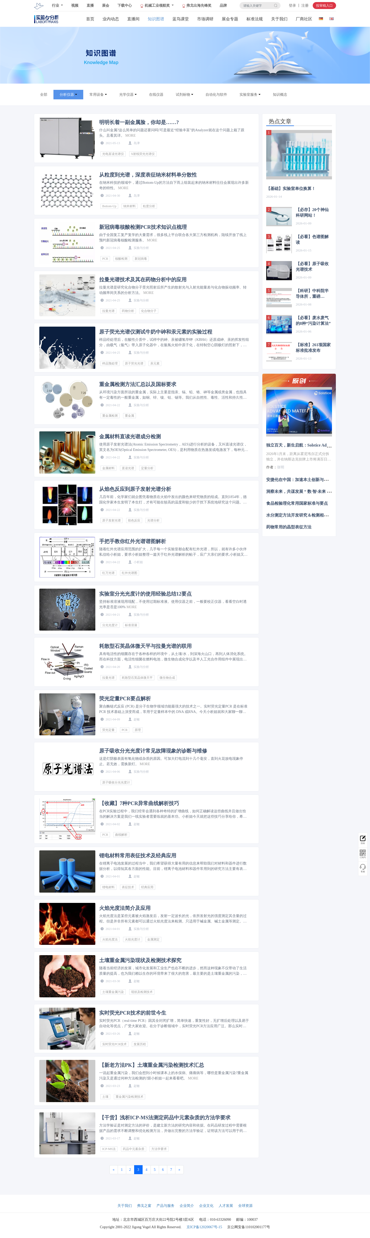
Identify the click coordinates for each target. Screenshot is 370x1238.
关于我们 (279, 19)
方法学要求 (159, 1149)
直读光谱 (128, 468)
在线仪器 (156, 95)
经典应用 (147, 887)
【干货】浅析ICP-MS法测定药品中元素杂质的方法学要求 (164, 1117)
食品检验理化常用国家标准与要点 (297, 503)
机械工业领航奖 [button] (155, 6)
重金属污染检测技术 (129, 1096)
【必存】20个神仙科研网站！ (312, 212)
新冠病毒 (141, 258)
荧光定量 (108, 730)
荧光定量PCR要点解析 (125, 698)
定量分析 (147, 468)
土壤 (105, 1096)
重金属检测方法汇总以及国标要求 (137, 384)
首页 (90, 19)
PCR (105, 258)
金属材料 (108, 468)
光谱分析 (153, 520)
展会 (105, 5)
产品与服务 (165, 1206)
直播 (90, 5)
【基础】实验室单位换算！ (291, 188)
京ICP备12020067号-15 (204, 1227)
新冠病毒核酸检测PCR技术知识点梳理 (143, 227)
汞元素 (155, 363)
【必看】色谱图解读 (312, 239)
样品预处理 (110, 363)
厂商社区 (304, 19)
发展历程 (140, 1044)
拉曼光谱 (108, 311)
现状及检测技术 (142, 992)
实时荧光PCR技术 (114, 1044)
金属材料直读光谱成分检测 (130, 436)
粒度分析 (149, 206)
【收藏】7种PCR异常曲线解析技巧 (139, 803)
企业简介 (187, 1206)
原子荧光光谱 (134, 363)
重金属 (129, 415)
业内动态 (111, 19)
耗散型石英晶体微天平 (137, 677)
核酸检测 (121, 258)
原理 (138, 730)
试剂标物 (183, 95)
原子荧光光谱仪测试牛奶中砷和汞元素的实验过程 (155, 332)
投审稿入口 (324, 5)
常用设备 (96, 95)
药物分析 (128, 311)
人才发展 (226, 1206)
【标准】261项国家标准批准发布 (313, 348)
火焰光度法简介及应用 (125, 908)
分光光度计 (110, 625)
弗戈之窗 (144, 1206)
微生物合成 (167, 677)
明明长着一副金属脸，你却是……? (139, 122)
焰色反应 (134, 520)
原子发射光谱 (111, 520)
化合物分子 (148, 311)
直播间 (133, 19)
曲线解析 (121, 834)
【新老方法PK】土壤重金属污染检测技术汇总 (151, 1065)
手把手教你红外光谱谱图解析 (132, 541)
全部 (43, 95)
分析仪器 (67, 95)
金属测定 (153, 939)
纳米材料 (129, 206)
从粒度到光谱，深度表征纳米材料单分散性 (148, 175)
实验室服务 (248, 95)
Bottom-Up (109, 206)
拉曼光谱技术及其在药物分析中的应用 (143, 279)
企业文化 (206, 1206)
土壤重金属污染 (113, 992)
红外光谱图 (129, 573)
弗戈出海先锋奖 (197, 6)
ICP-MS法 (109, 1149)
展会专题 (230, 19)
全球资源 (245, 1206)
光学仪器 (126, 95)
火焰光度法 (110, 939)
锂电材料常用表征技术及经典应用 (137, 855)
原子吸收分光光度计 (116, 782)
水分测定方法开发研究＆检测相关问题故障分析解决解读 (317, 515)
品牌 (223, 5)
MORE (130, 135)
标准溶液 (131, 625)
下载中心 (124, 5)
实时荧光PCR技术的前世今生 (132, 1013)
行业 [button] (56, 5)
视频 (74, 5)
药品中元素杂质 (133, 1149)
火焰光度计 (132, 939)
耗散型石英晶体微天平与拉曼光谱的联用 (145, 646)
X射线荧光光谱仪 (143, 154)
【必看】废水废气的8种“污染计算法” (313, 321)
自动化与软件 (216, 95)
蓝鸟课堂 (180, 19)
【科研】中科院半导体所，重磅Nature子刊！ (312, 294)
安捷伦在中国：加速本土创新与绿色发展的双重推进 (313, 479)
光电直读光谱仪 (113, 154)
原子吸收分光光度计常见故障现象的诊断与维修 (153, 751)
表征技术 (128, 887)
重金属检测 (110, 415)
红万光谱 (108, 573)
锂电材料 (108, 887)
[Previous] (113, 1169)
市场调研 (205, 19)
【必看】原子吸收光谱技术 (312, 266)
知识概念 (280, 95)
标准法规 (254, 19)
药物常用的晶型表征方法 (288, 527)
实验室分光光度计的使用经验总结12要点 (145, 594)
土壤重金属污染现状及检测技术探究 (140, 960)
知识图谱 (156, 19)
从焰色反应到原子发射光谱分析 (135, 489)
